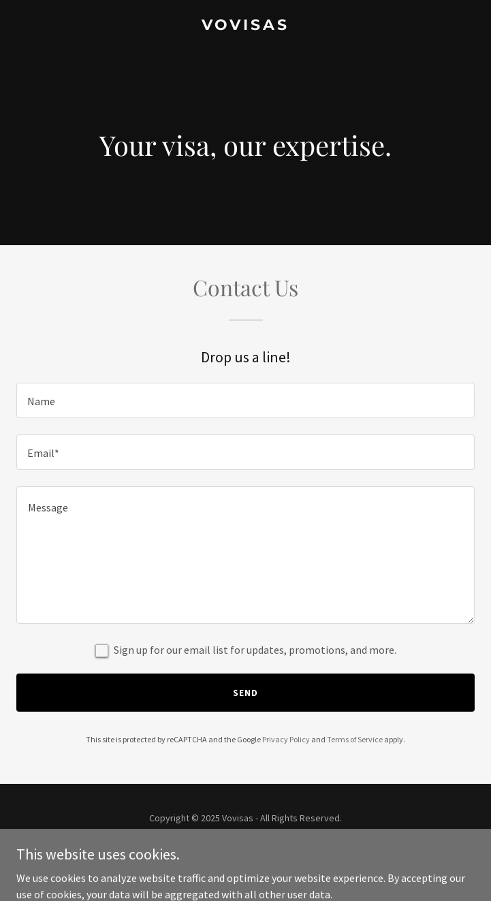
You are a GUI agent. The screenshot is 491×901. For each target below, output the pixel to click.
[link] (245, 26)
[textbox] (245, 400)
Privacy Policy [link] (286, 739)
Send (245, 692)
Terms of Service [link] (355, 739)
